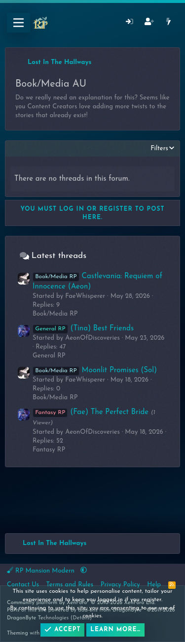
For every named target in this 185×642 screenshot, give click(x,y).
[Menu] (18, 22)
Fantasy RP (49, 450)
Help (154, 584)
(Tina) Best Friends (83, 328)
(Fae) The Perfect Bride (90, 412)
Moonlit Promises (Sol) (95, 370)
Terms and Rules (70, 584)
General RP (49, 356)
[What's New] (168, 23)
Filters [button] (159, 148)
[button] (83, 571)
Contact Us (23, 584)
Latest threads (59, 256)
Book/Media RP (55, 314)
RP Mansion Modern (41, 570)
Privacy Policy (120, 584)
